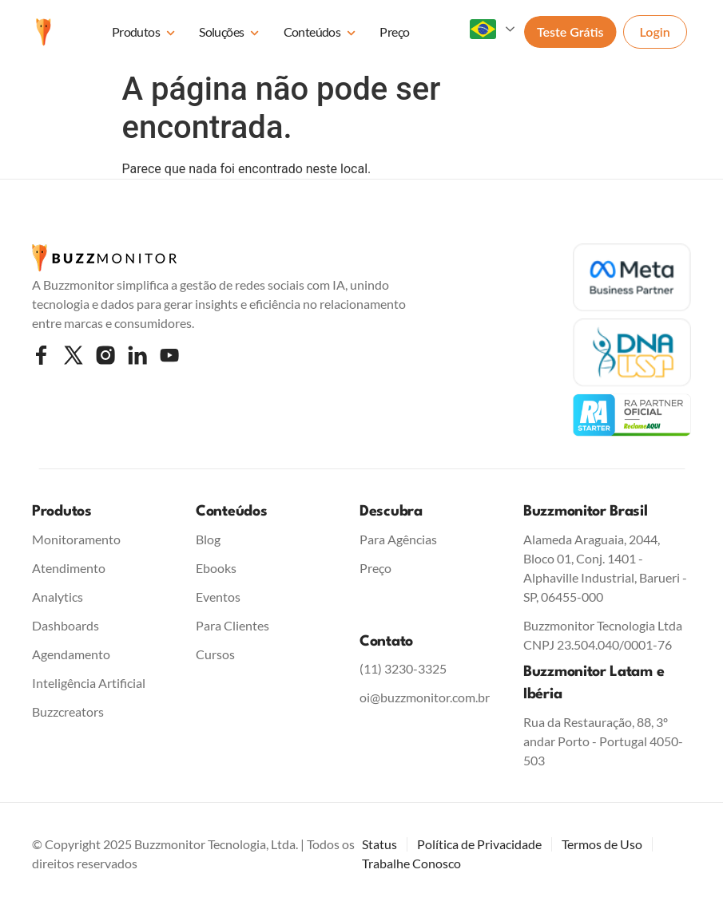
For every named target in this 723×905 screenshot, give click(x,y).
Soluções (229, 33)
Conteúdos (320, 33)
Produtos (143, 33)
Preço (394, 31)
